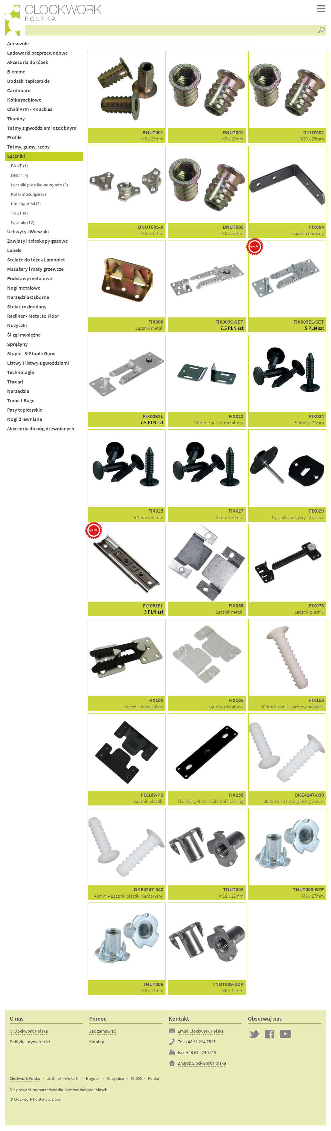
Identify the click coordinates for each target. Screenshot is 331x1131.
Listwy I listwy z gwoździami (38, 363)
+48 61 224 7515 (201, 1042)
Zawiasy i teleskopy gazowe (37, 241)
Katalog (96, 1042)
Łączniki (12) (22, 223)
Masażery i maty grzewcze (35, 269)
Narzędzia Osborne (28, 297)
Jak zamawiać (102, 1031)
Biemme (16, 72)
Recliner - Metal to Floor (33, 316)
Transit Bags (20, 401)
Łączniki (16, 157)
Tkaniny (16, 119)
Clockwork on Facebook (270, 1034)
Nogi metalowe (23, 288)
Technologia (20, 373)
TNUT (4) (19, 213)
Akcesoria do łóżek (27, 63)
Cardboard (19, 91)
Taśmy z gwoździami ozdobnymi (42, 129)
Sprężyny (17, 344)
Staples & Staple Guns (31, 354)
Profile (14, 138)
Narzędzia (18, 392)
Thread (15, 382)
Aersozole (18, 44)
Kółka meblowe (24, 100)
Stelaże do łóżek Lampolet (36, 260)
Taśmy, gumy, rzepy (28, 147)
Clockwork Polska (25, 1079)
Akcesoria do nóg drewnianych (40, 429)
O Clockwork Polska (29, 1031)
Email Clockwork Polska (201, 1031)
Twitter (254, 1034)
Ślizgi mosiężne (24, 335)
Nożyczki (17, 326)
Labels (14, 251)
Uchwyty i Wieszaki (28, 232)
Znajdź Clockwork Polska (202, 1063)
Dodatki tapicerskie (28, 82)
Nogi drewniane (24, 420)
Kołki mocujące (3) (28, 195)
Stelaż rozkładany (27, 307)
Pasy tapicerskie (24, 410)
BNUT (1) (19, 166)
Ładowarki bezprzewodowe (37, 53)
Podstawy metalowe (29, 279)
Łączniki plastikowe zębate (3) (39, 185)
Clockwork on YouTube (285, 1034)
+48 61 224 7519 (201, 1053)
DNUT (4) (19, 176)
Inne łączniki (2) (26, 204)
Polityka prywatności (30, 1042)
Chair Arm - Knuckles (29, 110)
